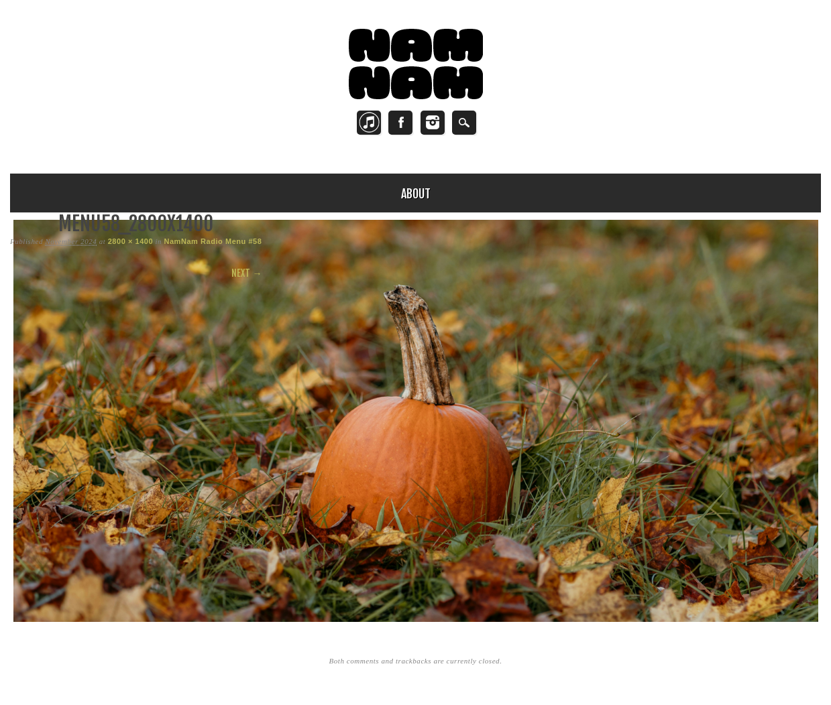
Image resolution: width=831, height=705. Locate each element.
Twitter (369, 123)
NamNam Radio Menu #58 (213, 241)
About (416, 193)
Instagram (433, 123)
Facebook (400, 123)
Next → (246, 273)
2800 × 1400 (131, 241)
